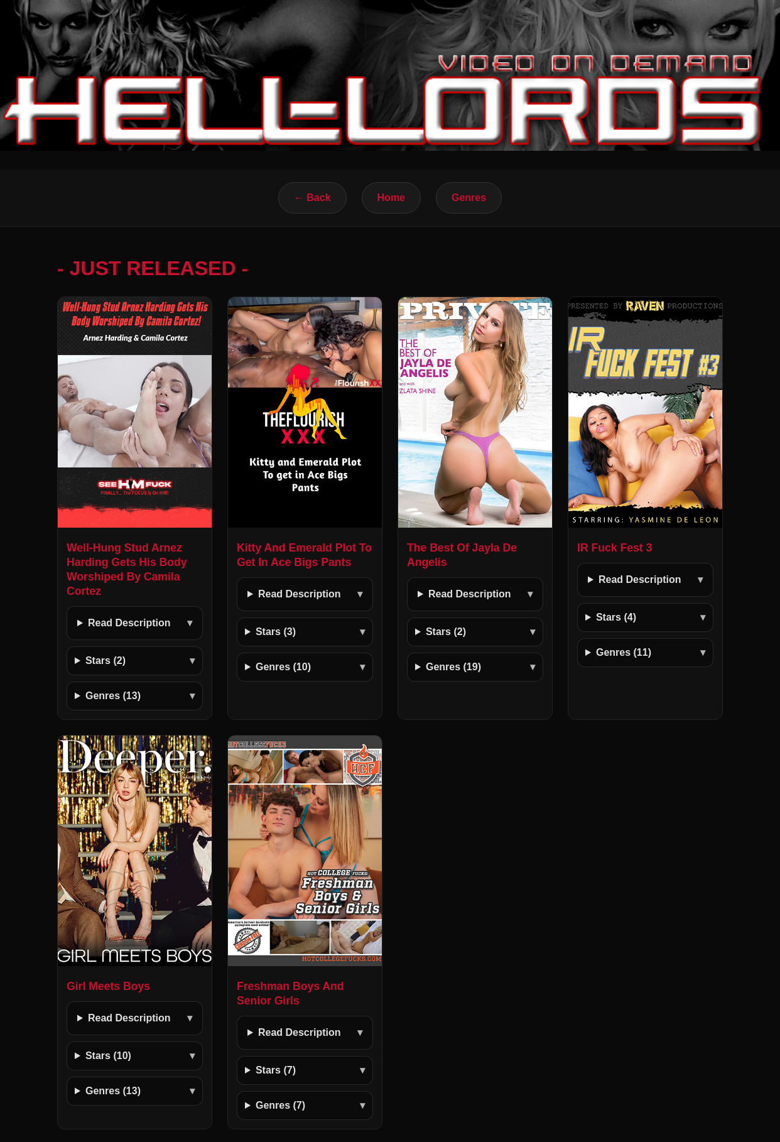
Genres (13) (113, 695)
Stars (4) (616, 617)
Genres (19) (453, 666)
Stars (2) (105, 660)
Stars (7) (276, 1070)
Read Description (129, 622)
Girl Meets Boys (108, 986)
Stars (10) (108, 1055)
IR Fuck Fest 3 (614, 547)
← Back (312, 197)
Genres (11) (623, 652)
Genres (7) (280, 1105)
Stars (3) (276, 631)
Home (391, 197)
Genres (469, 197)
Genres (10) (283, 666)
